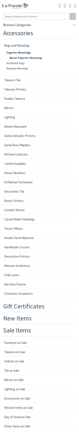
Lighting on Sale (14, 389)
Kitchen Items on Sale (18, 408)
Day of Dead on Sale (17, 417)
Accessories (18, 33)
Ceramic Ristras (14, 210)
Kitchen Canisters (16, 154)
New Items (17, 318)
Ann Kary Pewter (15, 284)
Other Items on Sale (17, 426)
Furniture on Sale (15, 343)
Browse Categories (17, 25)
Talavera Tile (12, 80)
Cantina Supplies (15, 164)
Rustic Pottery (14, 201)
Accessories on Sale (17, 398)
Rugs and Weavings (17, 45)
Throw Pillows (13, 229)
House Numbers (14, 173)
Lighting (9, 117)
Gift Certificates (23, 306)
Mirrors (8, 108)
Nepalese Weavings (17, 68)
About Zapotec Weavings (26, 58)
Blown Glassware (15, 126)
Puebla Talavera (14, 99)
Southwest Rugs (15, 63)
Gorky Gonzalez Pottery (19, 136)
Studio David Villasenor (19, 238)
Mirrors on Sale (14, 380)
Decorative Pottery (17, 256)
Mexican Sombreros (17, 266)
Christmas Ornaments (18, 294)
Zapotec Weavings (18, 52)
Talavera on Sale (14, 352)
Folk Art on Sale (14, 361)
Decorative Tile (14, 191)
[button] (70, 6)
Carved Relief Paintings (19, 219)
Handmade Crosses (17, 247)
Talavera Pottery (15, 89)
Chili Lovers (11, 275)
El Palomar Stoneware (18, 182)
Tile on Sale (11, 371)
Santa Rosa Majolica (17, 145)
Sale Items (17, 330)
